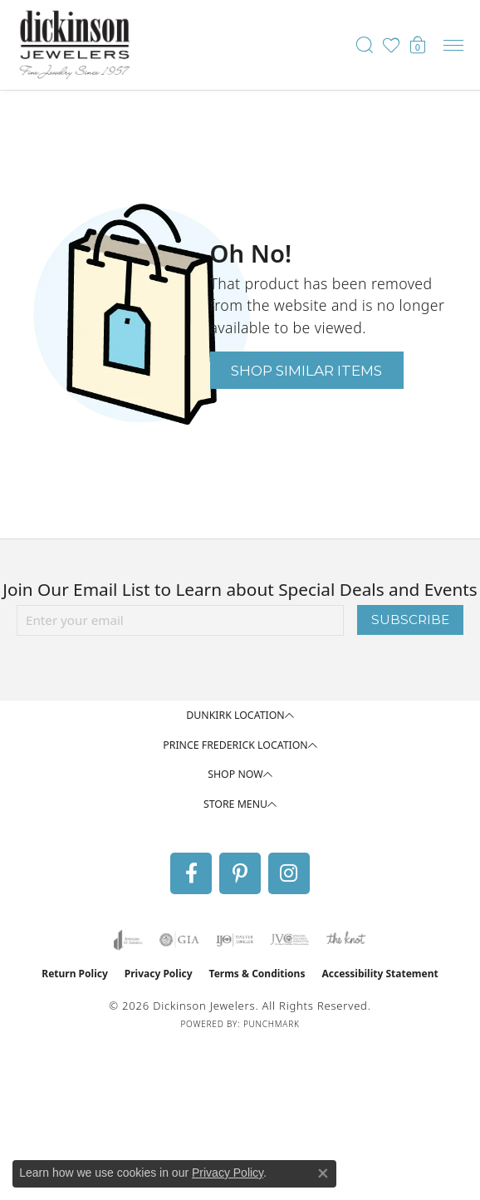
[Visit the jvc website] (289, 939)
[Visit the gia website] (179, 939)
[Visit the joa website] (128, 939)
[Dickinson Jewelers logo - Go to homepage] (74, 45)
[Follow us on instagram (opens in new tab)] (289, 873)
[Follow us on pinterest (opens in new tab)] (240, 873)
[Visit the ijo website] (234, 939)
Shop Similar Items (306, 370)
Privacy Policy (159, 973)
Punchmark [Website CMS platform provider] (271, 1024)
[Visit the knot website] (346, 939)
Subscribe (410, 619)
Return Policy (75, 973)
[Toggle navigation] (453, 45)
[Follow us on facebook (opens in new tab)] (191, 873)
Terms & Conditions (257, 973)
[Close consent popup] (323, 1173)
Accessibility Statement (379, 973)
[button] (364, 45)
